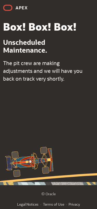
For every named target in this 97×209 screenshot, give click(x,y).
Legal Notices (28, 204)
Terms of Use (53, 204)
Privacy (74, 204)
